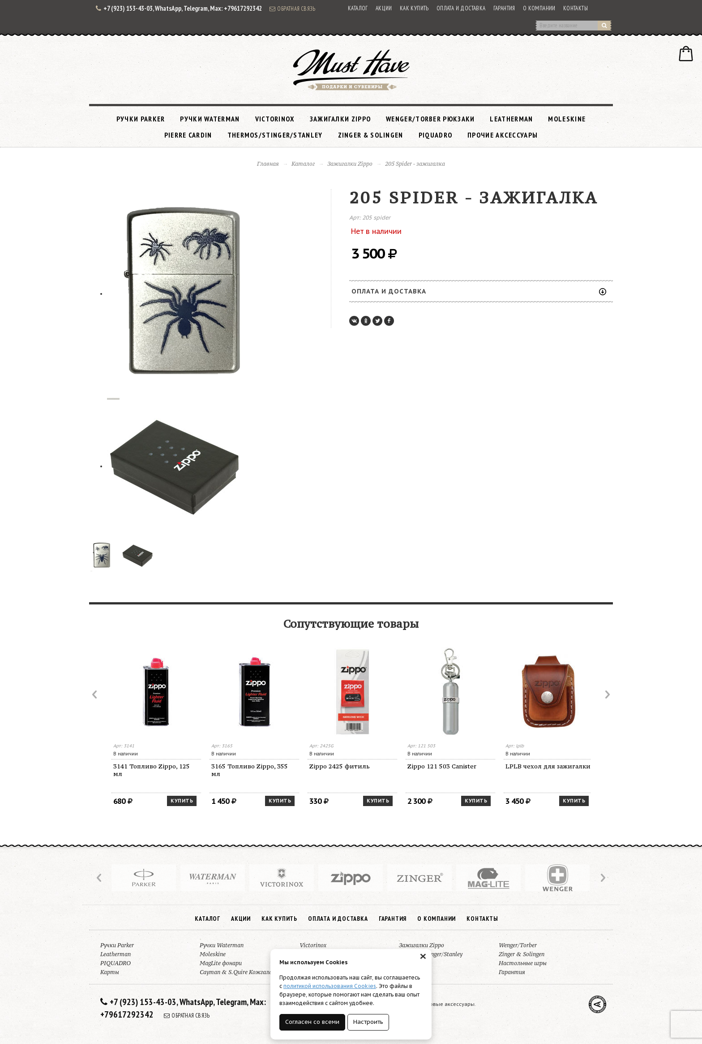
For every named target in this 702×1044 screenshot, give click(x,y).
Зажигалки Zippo (340, 118)
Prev (95, 694)
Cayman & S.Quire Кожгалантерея (246, 972)
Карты (109, 972)
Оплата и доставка (461, 8)
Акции (384, 8)
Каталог (358, 8)
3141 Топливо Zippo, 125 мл (151, 770)
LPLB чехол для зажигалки (548, 766)
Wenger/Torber (518, 945)
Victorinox (275, 118)
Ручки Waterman (210, 118)
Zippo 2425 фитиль (339, 766)
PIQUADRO (435, 134)
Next (606, 694)
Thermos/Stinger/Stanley (275, 134)
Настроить (368, 1022)
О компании (539, 8)
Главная (268, 163)
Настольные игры (523, 963)
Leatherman (511, 118)
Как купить (414, 8)
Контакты (575, 8)
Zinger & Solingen (370, 134)
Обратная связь (292, 8)
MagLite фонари (221, 963)
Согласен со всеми (312, 1022)
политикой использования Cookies (329, 986)
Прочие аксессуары (502, 134)
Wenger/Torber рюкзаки (430, 118)
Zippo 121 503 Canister (441, 766)
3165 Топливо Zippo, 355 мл (249, 770)
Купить (182, 801)
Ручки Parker (140, 118)
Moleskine (567, 118)
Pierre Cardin (188, 134)
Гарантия (504, 8)
